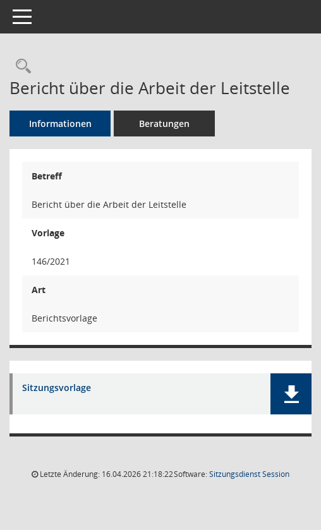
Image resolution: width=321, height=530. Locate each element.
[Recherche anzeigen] (20, 66)
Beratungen (164, 123)
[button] (291, 393)
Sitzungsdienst (249, 474)
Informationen (60, 123)
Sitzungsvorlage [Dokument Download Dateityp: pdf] (56, 388)
